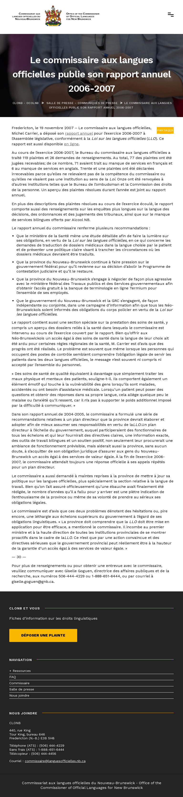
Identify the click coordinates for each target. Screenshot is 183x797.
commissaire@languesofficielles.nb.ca (55, 761)
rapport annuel (79, 133)
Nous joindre (19, 695)
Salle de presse (21, 689)
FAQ (12, 677)
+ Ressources (20, 671)
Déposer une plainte (43, 635)
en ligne (71, 144)
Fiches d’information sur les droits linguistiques (53, 618)
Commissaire (19, 683)
